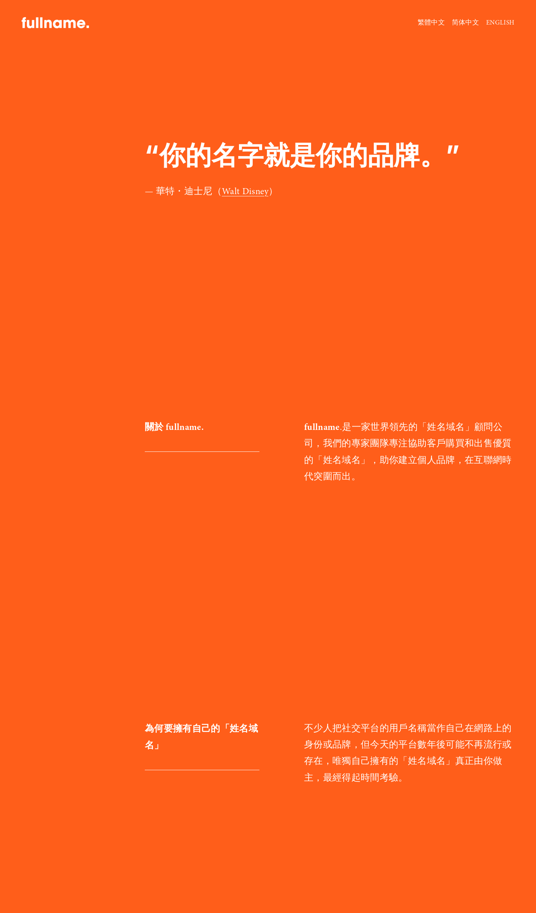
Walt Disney (245, 191)
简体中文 (465, 22)
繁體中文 (431, 22)
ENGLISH (500, 22)
